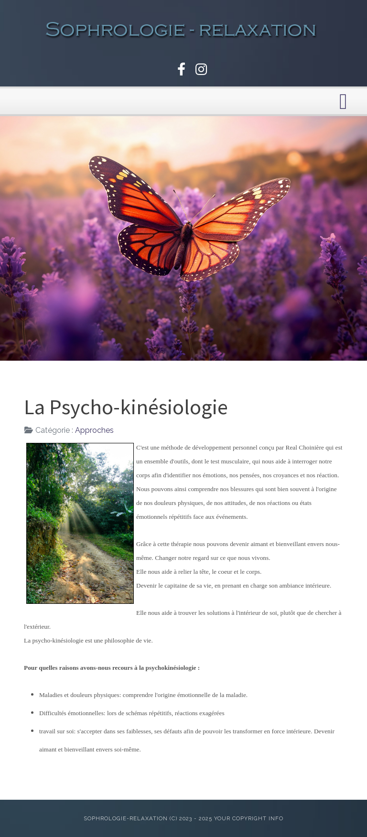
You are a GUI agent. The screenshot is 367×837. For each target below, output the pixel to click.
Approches (94, 430)
